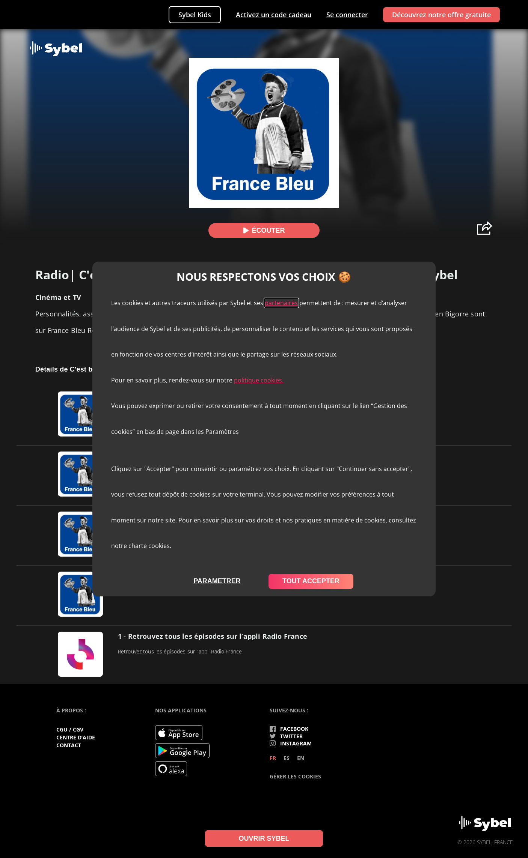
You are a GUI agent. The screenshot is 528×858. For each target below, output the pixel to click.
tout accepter (310, 581)
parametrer (217, 581)
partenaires (281, 303)
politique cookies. (259, 380)
